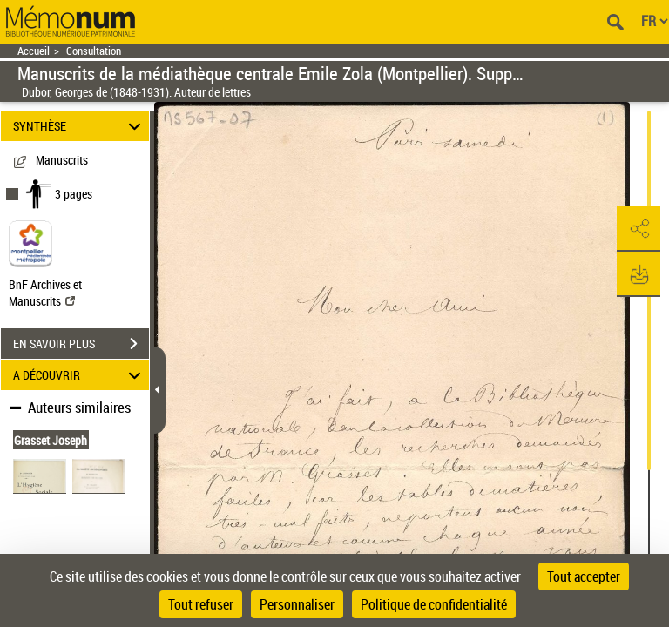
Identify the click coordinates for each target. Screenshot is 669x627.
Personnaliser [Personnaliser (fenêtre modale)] (297, 604)
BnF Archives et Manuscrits (45, 292)
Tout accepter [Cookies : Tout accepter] (583, 576)
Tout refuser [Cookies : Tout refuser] (200, 604)
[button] (638, 229)
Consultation (93, 51)
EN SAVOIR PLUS (81, 344)
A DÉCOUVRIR (79, 375)
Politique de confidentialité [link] (434, 604)
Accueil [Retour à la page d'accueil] (33, 51)
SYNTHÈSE (79, 126)
